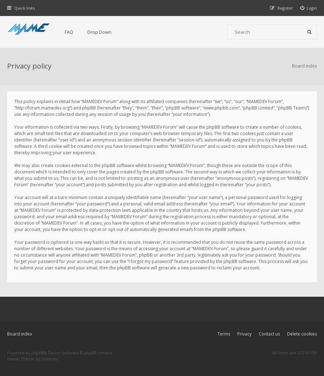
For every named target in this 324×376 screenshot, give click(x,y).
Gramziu (49, 358)
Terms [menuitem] (223, 334)
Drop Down (99, 32)
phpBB (37, 352)
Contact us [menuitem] (269, 334)
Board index (19, 334)
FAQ (69, 32)
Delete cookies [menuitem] (302, 334)
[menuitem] (308, 8)
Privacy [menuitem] (244, 334)
